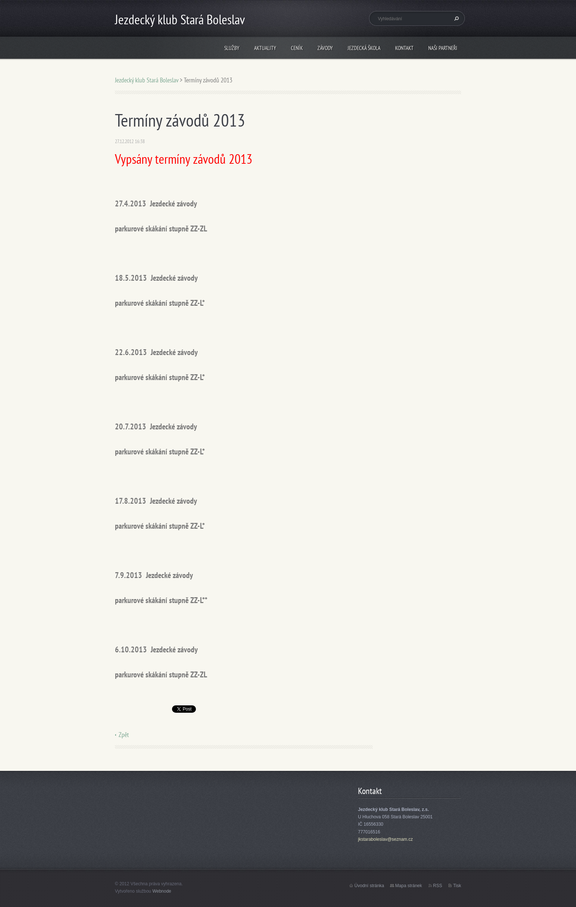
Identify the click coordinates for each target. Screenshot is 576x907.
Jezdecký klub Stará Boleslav (146, 80)
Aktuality (265, 48)
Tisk (457, 885)
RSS (437, 885)
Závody (325, 48)
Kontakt (404, 48)
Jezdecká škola (364, 48)
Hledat (455, 18)
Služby (231, 48)
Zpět (124, 734)
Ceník (297, 48)
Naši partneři (442, 48)
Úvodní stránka (369, 885)
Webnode (161, 891)
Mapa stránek (408, 885)
